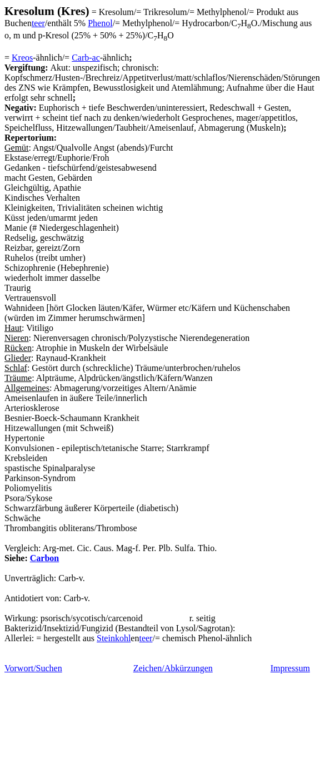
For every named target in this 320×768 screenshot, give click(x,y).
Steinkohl (114, 638)
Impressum (290, 668)
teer (38, 23)
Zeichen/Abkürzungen (173, 668)
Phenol (100, 23)
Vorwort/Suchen (33, 668)
